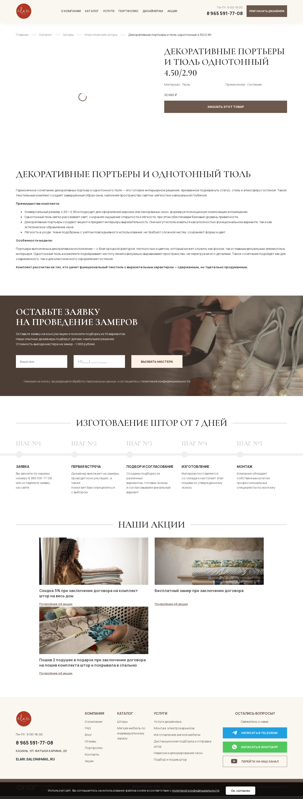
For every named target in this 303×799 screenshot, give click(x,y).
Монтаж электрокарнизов (174, 731)
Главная (22, 34)
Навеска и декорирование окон (178, 755)
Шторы (68, 34)
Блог (88, 737)
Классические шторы (101, 34)
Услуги (108, 11)
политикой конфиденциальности (166, 381)
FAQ (88, 731)
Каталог (92, 11)
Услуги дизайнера (167, 724)
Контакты (92, 757)
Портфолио (128, 11)
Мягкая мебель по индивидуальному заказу (131, 736)
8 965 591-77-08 (34, 745)
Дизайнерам (153, 11)
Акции (172, 11)
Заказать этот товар (225, 107)
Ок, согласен (240, 791)
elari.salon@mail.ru (35, 762)
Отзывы (90, 744)
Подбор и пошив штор (170, 762)
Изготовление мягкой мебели (177, 737)
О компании (71, 11)
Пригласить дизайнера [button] (267, 11)
